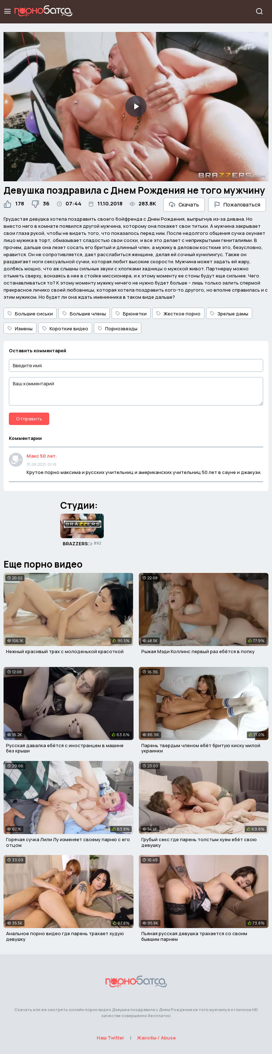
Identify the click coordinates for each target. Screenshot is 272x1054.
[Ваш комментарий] (136, 391)
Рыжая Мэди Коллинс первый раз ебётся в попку (198, 651)
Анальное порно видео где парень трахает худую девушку (65, 936)
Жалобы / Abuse (156, 1037)
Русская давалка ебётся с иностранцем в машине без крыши (65, 748)
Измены (20, 328)
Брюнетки (131, 313)
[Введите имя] (136, 365)
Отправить (29, 418)
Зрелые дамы (229, 313)
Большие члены (84, 313)
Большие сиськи (30, 313)
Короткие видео (65, 328)
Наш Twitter (110, 1037)
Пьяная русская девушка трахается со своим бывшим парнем (194, 936)
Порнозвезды (117, 328)
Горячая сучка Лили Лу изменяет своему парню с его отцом (68, 842)
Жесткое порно (178, 313)
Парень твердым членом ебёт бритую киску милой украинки (200, 748)
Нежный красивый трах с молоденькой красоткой (65, 651)
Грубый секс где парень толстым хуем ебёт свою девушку (199, 842)
